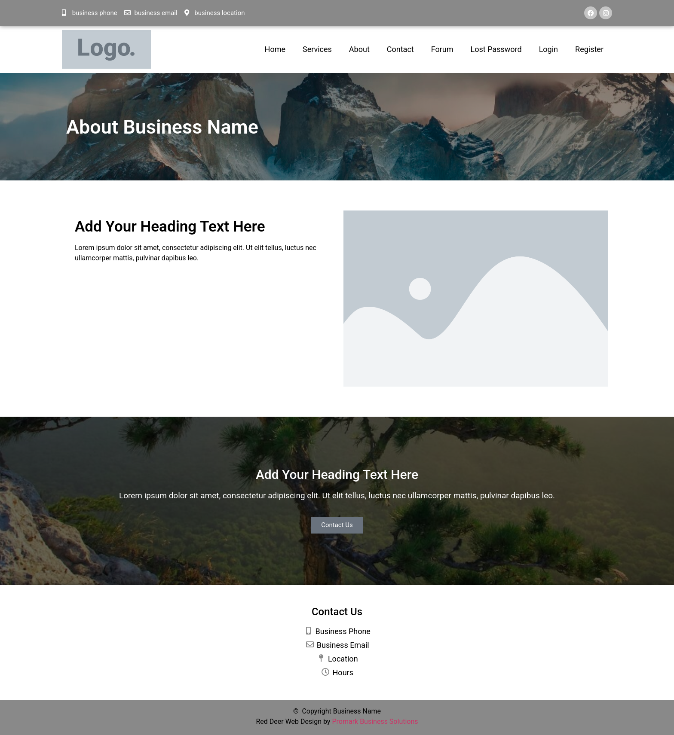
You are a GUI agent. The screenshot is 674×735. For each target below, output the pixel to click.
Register (589, 49)
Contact (400, 49)
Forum (442, 49)
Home (275, 49)
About (359, 49)
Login (548, 49)
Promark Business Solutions (375, 721)
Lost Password (496, 49)
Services (317, 49)
